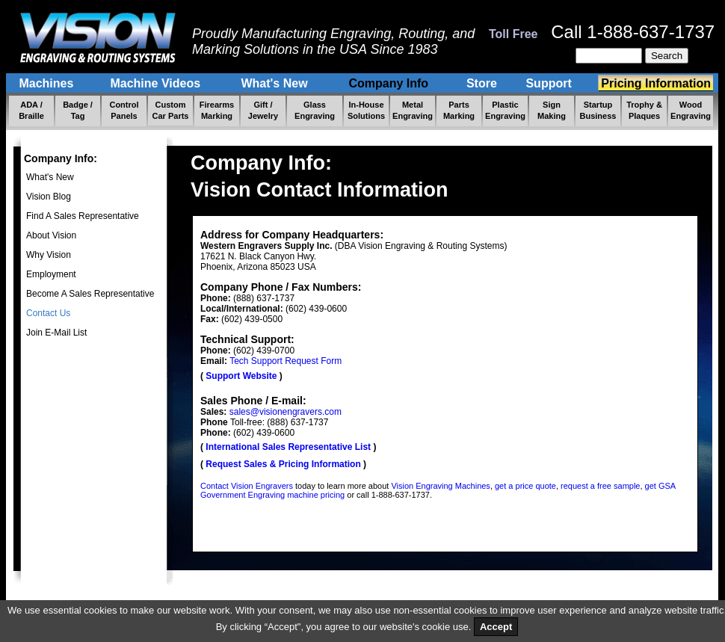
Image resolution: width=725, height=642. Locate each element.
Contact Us (48, 313)
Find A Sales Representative (82, 216)
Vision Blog (48, 196)
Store (482, 83)
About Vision (51, 235)
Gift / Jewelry (263, 110)
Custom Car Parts (170, 110)
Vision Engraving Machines (440, 485)
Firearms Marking (217, 110)
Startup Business (598, 110)
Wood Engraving (690, 110)
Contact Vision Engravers (246, 485)
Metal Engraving (412, 110)
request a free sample (600, 485)
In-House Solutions (366, 110)
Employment (51, 274)
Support (550, 83)
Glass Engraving (314, 110)
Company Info (390, 83)
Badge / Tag (78, 110)
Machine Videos (157, 83)
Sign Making (551, 110)
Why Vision (48, 255)
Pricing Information (656, 83)
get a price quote (525, 485)
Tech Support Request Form (285, 361)
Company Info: (60, 158)
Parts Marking (459, 110)
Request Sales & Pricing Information (283, 464)
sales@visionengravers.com (285, 412)
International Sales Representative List (288, 447)
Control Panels (123, 110)
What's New (276, 83)
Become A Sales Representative (90, 293)
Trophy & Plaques (644, 110)
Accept (496, 626)
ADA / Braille (31, 110)
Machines (48, 83)
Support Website (241, 376)
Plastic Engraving (505, 110)
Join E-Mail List (56, 332)
